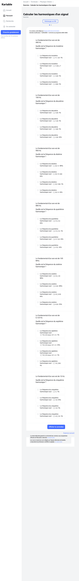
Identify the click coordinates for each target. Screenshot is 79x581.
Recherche (8, 21)
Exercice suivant (68, 433)
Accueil (7, 10)
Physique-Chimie (46, 2)
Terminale (34, 2)
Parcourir (8, 16)
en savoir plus (51, 437)
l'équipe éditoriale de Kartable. (51, 31)
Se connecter (9, 26)
